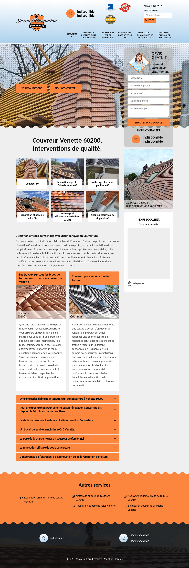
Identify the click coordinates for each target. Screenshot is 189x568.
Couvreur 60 (72, 35)
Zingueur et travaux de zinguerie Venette (145, 507)
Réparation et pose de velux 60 (125, 35)
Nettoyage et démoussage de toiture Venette (148, 498)
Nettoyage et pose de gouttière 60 (107, 35)
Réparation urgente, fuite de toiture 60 (88, 35)
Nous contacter (65, 88)
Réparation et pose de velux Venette (95, 505)
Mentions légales (113, 559)
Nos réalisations (31, 88)
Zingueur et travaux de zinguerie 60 (164, 35)
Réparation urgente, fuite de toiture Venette (43, 499)
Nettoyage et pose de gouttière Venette (93, 498)
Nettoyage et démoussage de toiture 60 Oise (145, 35)
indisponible (85, 11)
